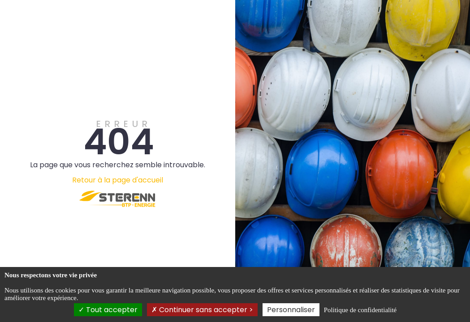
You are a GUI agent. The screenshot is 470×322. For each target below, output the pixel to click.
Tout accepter (108, 310)
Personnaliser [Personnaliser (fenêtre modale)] (291, 310)
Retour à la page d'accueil (117, 180)
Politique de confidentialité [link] (360, 310)
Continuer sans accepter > (202, 310)
